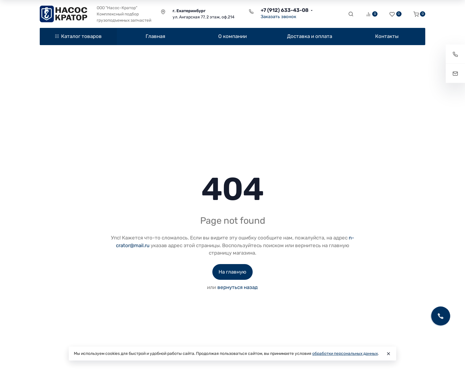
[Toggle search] (350, 14)
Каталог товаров (78, 36)
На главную (232, 272)
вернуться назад (237, 287)
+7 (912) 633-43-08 (284, 10)
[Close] (388, 354)
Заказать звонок (278, 16)
